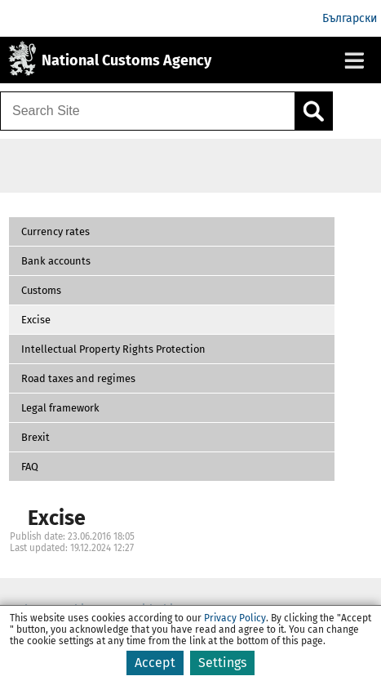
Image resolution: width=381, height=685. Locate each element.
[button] (171, 232)
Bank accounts (56, 261)
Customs (41, 290)
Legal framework (60, 408)
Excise (36, 320)
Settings (222, 662)
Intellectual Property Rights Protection (113, 349)
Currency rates (55, 231)
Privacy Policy (235, 618)
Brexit (35, 437)
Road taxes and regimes (78, 378)
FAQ (29, 466)
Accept (155, 662)
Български (349, 18)
